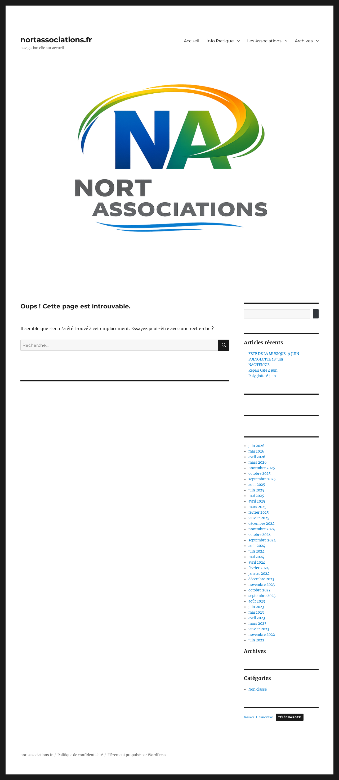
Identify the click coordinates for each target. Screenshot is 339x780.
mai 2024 (256, 557)
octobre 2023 (259, 590)
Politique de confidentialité (80, 755)
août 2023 (256, 601)
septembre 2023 (261, 596)
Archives (304, 40)
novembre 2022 (261, 634)
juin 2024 (256, 551)
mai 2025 (256, 496)
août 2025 (256, 484)
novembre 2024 (261, 529)
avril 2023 (256, 618)
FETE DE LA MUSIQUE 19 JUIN (273, 354)
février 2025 (258, 512)
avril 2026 (256, 457)
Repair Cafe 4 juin (263, 370)
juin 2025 (256, 490)
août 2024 (256, 546)
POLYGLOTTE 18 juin (265, 359)
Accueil (191, 40)
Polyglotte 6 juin (262, 376)
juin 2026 (256, 446)
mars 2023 (257, 623)
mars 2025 (257, 507)
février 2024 (258, 568)
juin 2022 (256, 640)
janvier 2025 (258, 518)
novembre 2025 (261, 468)
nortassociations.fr (56, 39)
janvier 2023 (258, 629)
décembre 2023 (261, 579)
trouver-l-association (259, 717)
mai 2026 (256, 451)
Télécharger (289, 717)
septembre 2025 (262, 479)
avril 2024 (256, 562)
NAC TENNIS (259, 365)
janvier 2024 (258, 573)
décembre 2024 (261, 523)
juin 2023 (256, 607)
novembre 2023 (261, 584)
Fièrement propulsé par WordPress (137, 755)
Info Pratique (220, 40)
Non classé (257, 689)
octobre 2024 (259, 534)
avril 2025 (256, 501)
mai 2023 (256, 612)
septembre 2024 (262, 540)
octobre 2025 (259, 473)
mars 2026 (257, 462)
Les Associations (264, 40)
